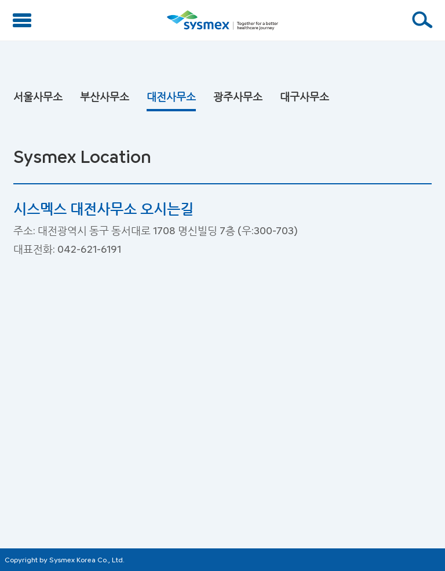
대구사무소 (304, 96)
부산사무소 (104, 96)
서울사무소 (38, 96)
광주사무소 (237, 96)
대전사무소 (171, 96)
